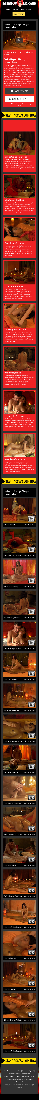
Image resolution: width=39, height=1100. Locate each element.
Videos (15, 12)
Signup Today (18, 18)
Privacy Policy (21, 1083)
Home (7, 12)
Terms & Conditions (9, 1083)
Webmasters (26, 1080)
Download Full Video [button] (19, 105)
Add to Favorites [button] (19, 97)
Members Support (14, 1080)
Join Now (18, 1077)
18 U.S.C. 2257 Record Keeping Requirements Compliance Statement (21, 1085)
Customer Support (28, 1077)
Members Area (26, 12)
